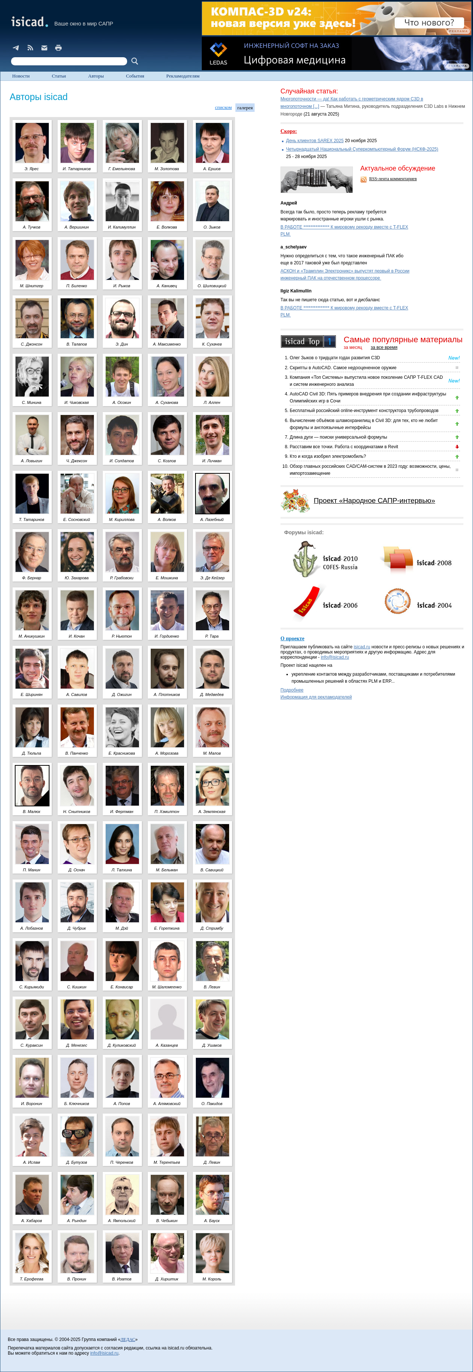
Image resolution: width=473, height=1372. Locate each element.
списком (223, 107)
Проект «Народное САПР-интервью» (374, 500)
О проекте (292, 638)
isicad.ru (362, 646)
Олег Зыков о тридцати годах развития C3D (335, 357)
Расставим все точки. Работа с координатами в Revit (344, 446)
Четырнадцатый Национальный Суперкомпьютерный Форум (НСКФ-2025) (362, 149)
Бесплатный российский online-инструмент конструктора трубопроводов (364, 410)
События (135, 76)
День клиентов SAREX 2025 (315, 140)
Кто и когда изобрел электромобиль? (328, 456)
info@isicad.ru (335, 657)
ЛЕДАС (127, 1339)
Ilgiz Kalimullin (296, 291)
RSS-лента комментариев (393, 178)
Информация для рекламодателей (316, 697)
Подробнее (291, 690)
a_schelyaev (293, 247)
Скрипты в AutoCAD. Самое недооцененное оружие (343, 367)
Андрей (288, 203)
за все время (384, 347)
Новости (21, 76)
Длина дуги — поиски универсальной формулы (338, 437)
